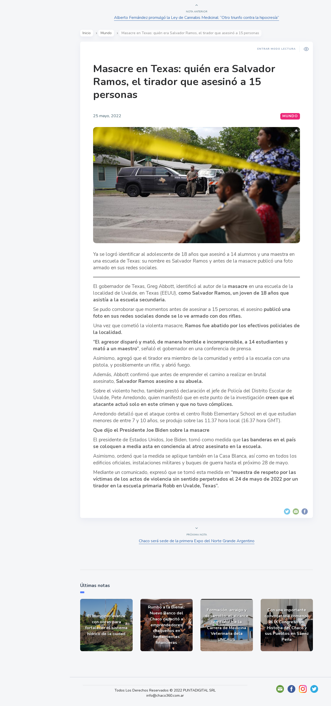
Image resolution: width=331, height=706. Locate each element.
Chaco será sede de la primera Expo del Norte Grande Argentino (196, 541)
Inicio (86, 33)
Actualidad (22, 68)
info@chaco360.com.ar (165, 695)
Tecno (16, 117)
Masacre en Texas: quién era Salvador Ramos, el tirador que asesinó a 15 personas (184, 82)
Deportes (20, 129)
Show (16, 80)
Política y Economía (31, 93)
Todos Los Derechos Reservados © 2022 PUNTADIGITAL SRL (165, 690)
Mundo (17, 105)
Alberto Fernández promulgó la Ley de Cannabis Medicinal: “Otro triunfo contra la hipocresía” (196, 17)
